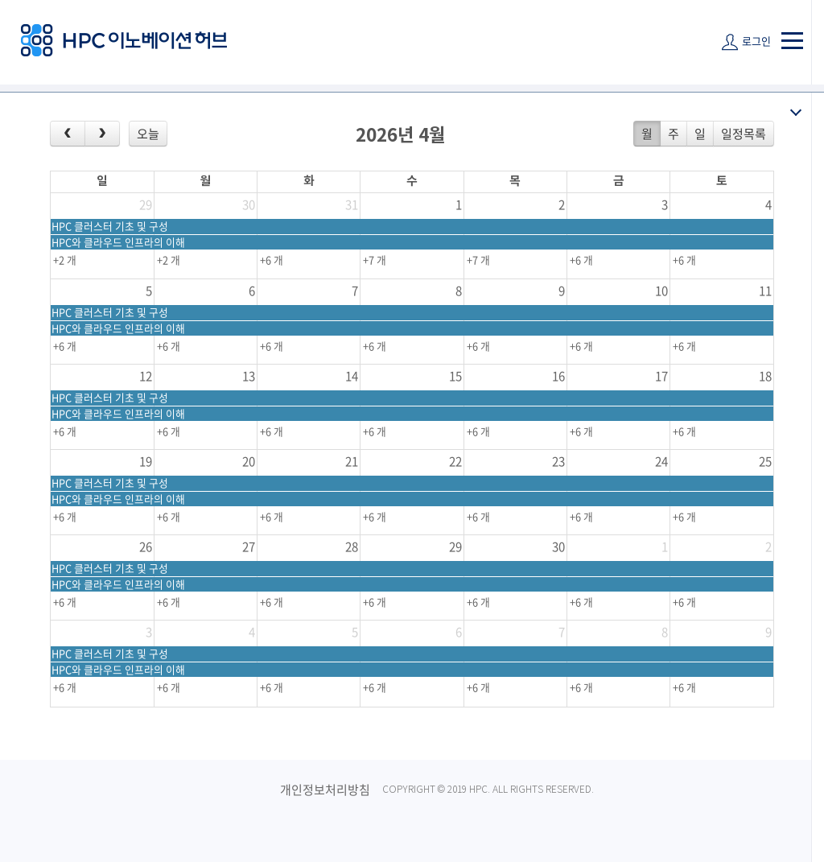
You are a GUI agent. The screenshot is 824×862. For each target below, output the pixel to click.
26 (145, 546)
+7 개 (374, 259)
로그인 (756, 40)
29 (145, 204)
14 (351, 376)
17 (661, 376)
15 (455, 376)
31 (351, 204)
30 (248, 204)
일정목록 (743, 133)
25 (765, 461)
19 (145, 461)
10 (661, 290)
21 (351, 461)
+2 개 (64, 259)
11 (765, 290)
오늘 (148, 133)
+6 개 (271, 259)
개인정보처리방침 (325, 789)
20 (248, 461)
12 (145, 376)
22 (455, 461)
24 (661, 461)
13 (248, 376)
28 (351, 546)
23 (558, 461)
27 (248, 546)
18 (765, 376)
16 (558, 376)
